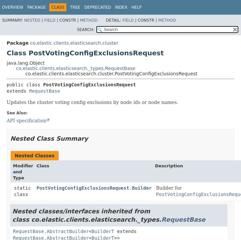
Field (49, 20)
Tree (75, 7)
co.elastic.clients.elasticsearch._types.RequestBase (75, 68)
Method (89, 20)
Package (36, 7)
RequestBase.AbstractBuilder (51, 231)
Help (136, 7)
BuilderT (103, 231)
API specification (26, 120)
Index (121, 7)
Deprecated (97, 7)
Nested (32, 20)
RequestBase (44, 91)
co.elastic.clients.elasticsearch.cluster (74, 43)
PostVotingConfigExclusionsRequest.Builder (94, 188)
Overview (12, 7)
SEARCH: (86, 29)
